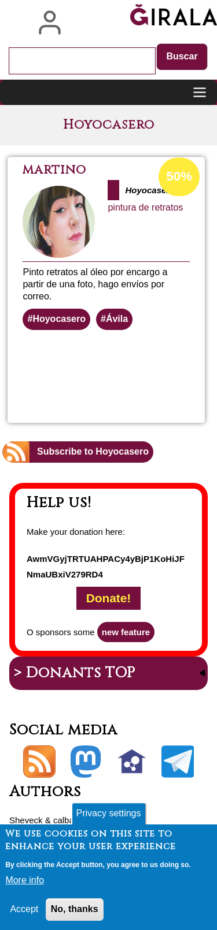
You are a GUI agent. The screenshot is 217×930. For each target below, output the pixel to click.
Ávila (117, 319)
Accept (24, 909)
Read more (151, 378)
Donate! (108, 598)
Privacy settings (108, 813)
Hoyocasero (59, 319)
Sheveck (26, 820)
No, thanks (74, 909)
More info (24, 880)
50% (179, 176)
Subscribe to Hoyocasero (93, 451)
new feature (126, 632)
